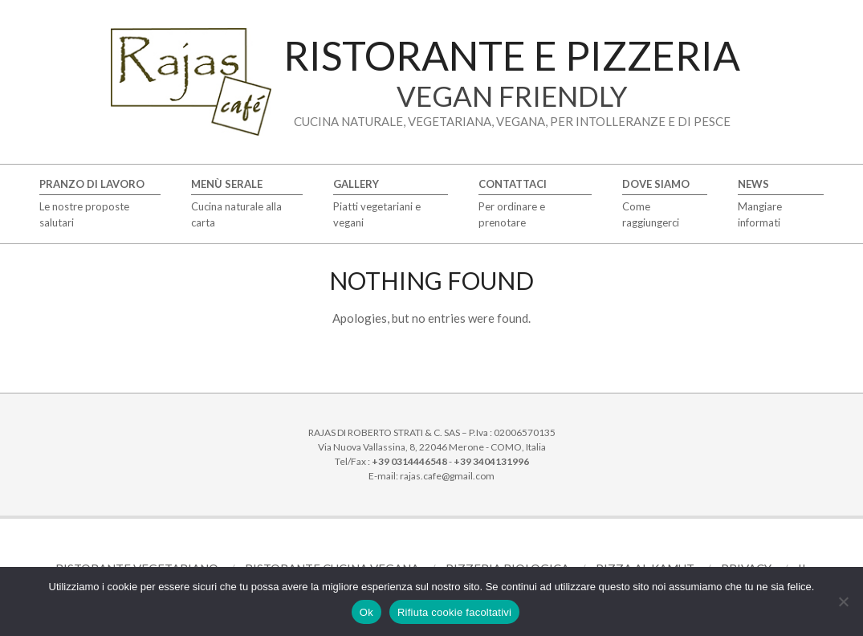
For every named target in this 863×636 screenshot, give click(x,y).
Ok (366, 612)
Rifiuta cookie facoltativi (454, 612)
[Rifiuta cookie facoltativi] (843, 601)
